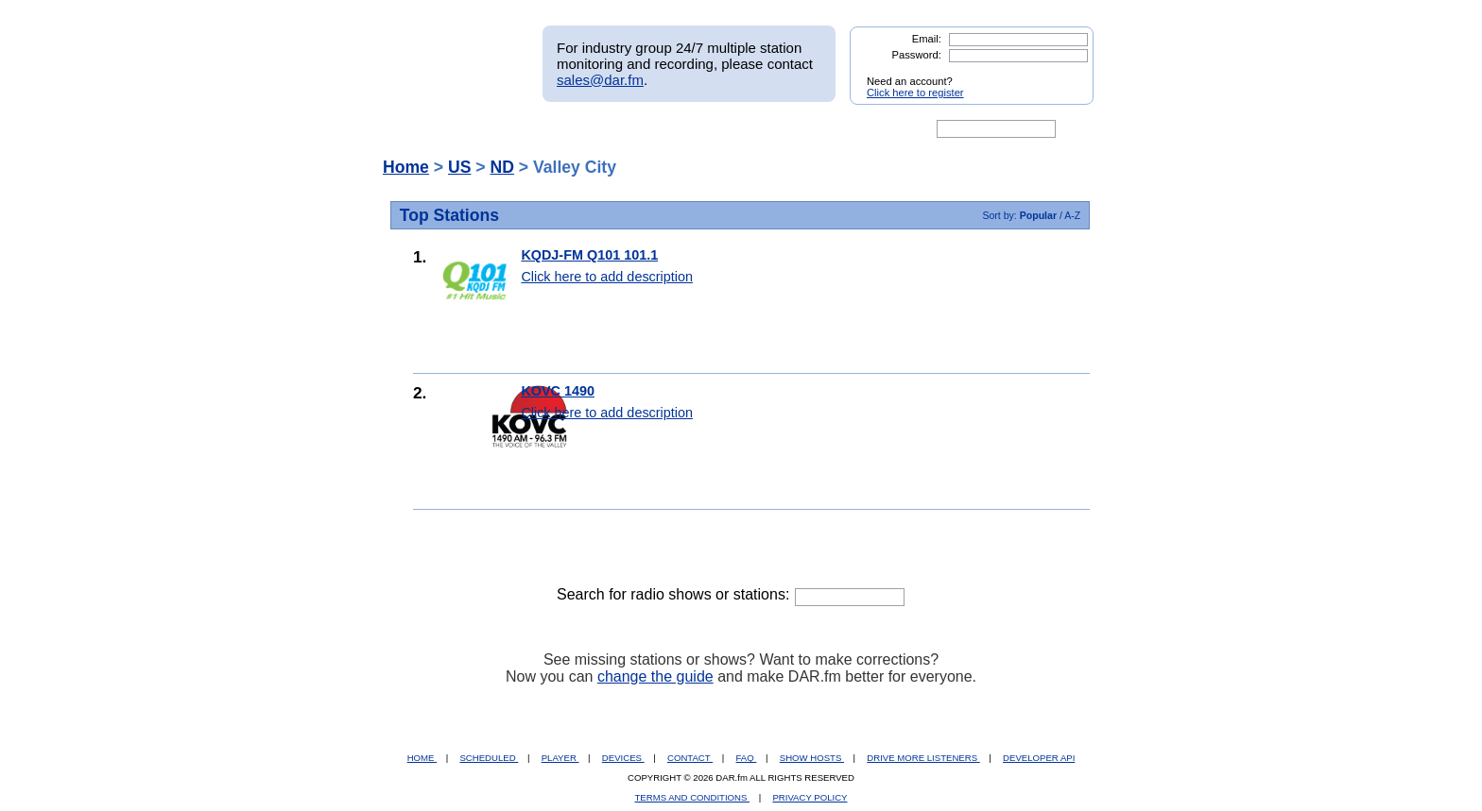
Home (406, 167)
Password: (916, 54)
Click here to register (915, 92)
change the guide (655, 676)
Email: (926, 38)
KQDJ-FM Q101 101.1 (589, 254)
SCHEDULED (488, 757)
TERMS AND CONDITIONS (692, 797)
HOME (422, 757)
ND (501, 167)
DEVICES (623, 757)
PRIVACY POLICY (809, 797)
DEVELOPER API (1039, 757)
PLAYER (560, 757)
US (459, 167)
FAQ (746, 757)
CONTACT (690, 757)
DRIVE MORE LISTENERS (923, 757)
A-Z (1072, 215)
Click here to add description (607, 276)
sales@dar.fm (600, 80)
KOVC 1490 (558, 390)
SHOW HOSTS (812, 757)
